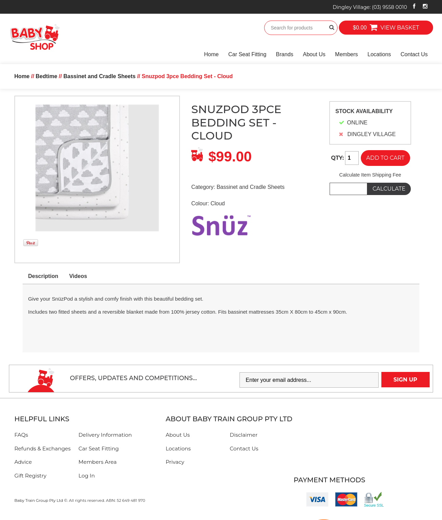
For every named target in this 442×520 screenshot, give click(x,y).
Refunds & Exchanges (42, 448)
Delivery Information (105, 435)
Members (346, 54)
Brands (284, 54)
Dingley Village (370, 7)
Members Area (97, 462)
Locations (379, 54)
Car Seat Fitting (247, 54)
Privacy (174, 462)
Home (211, 54)
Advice (23, 462)
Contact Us (414, 54)
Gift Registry (30, 475)
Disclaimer (244, 435)
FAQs (21, 435)
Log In (86, 475)
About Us (314, 54)
